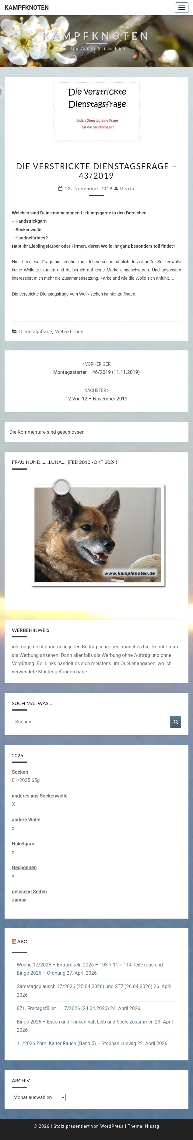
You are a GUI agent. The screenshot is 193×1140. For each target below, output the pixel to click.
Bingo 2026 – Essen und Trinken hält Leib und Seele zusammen (85, 1022)
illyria (127, 188)
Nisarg (152, 1126)
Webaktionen (69, 332)
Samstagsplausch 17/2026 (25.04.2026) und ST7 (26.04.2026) (84, 986)
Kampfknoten (27, 7)
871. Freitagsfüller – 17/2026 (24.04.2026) (63, 1008)
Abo (22, 941)
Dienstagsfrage (35, 332)
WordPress (112, 1126)
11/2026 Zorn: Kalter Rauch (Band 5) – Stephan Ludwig (76, 1043)
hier (113, 294)
